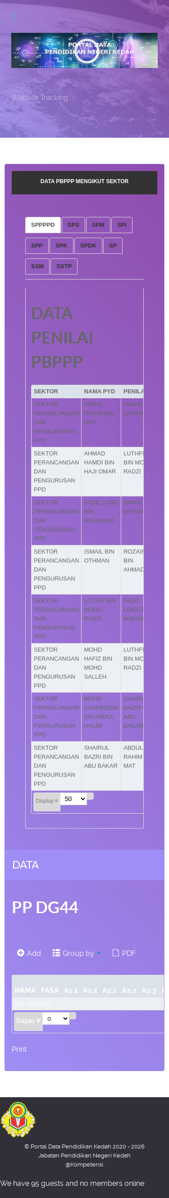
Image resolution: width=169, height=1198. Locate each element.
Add (29, 953)
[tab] (43, 225)
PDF (124, 953)
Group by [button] (76, 953)
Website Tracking (39, 97)
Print (19, 1049)
